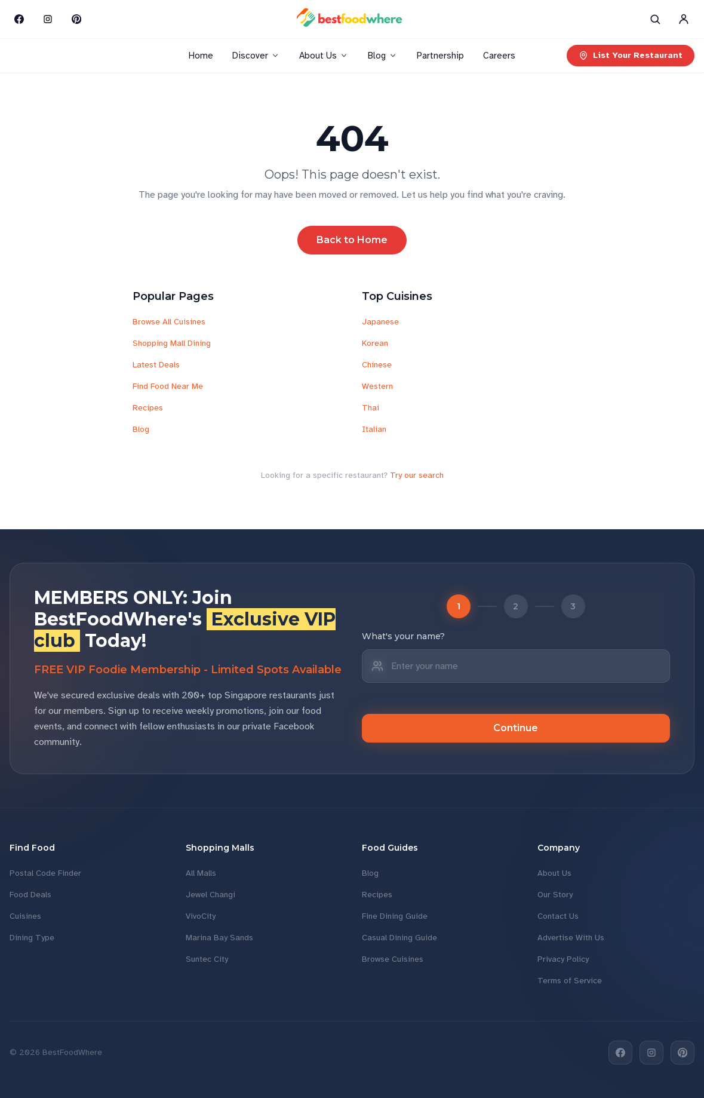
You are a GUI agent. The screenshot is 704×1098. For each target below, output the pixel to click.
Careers (499, 55)
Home (201, 55)
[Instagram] (47, 19)
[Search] (655, 19)
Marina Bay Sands (219, 938)
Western (377, 386)
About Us (324, 55)
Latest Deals (156, 365)
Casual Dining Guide (399, 938)
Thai (370, 408)
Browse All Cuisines (169, 322)
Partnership (440, 55)
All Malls (201, 873)
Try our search (417, 475)
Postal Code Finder (45, 873)
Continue (515, 728)
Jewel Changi (210, 895)
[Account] (683, 19)
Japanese (380, 322)
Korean (375, 343)
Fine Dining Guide (395, 916)
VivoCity (201, 916)
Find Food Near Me (168, 386)
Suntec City (207, 959)
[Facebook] (19, 19)
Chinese (377, 365)
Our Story (555, 895)
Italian (374, 429)
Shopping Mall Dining (172, 343)
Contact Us (558, 916)
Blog (383, 55)
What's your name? (403, 636)
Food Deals (30, 895)
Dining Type (32, 938)
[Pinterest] (76, 19)
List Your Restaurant (631, 55)
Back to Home (352, 240)
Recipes (148, 408)
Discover (256, 55)
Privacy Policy (563, 959)
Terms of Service (569, 981)
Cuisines (25, 916)
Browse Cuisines (392, 959)
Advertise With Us (570, 938)
